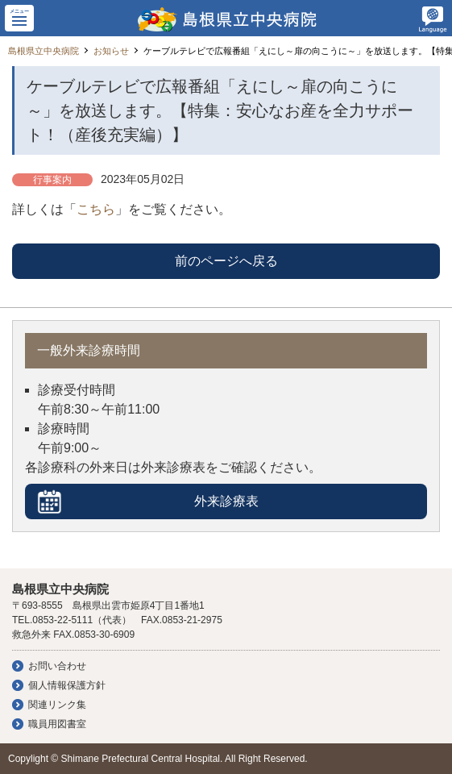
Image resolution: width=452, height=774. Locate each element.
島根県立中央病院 (43, 51)
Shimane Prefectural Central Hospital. (142, 758)
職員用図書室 (57, 724)
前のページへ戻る (226, 261)
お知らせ (111, 51)
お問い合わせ (57, 666)
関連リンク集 (57, 704)
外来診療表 (226, 501)
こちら (96, 209)
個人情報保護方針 (67, 685)
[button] (19, 18)
